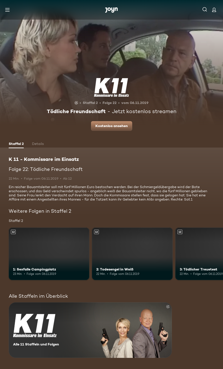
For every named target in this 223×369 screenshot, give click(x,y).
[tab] (16, 144)
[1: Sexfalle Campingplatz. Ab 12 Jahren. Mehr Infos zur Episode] (49, 254)
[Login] (214, 10)
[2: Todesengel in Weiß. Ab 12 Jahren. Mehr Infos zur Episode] (132, 254)
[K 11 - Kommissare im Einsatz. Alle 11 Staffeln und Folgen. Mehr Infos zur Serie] (90, 330)
